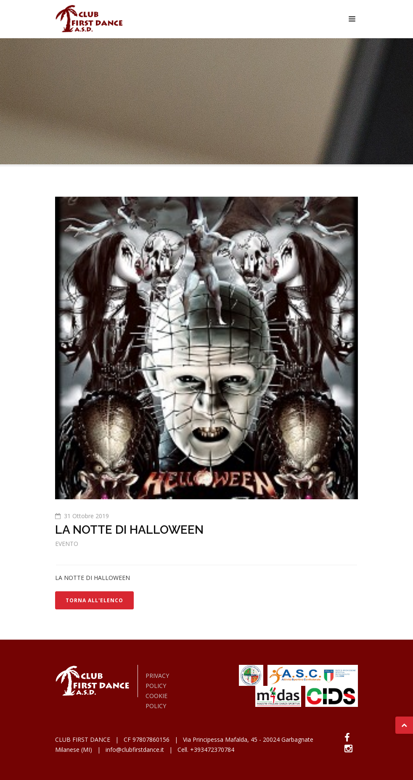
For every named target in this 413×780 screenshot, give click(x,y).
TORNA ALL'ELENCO (94, 600)
